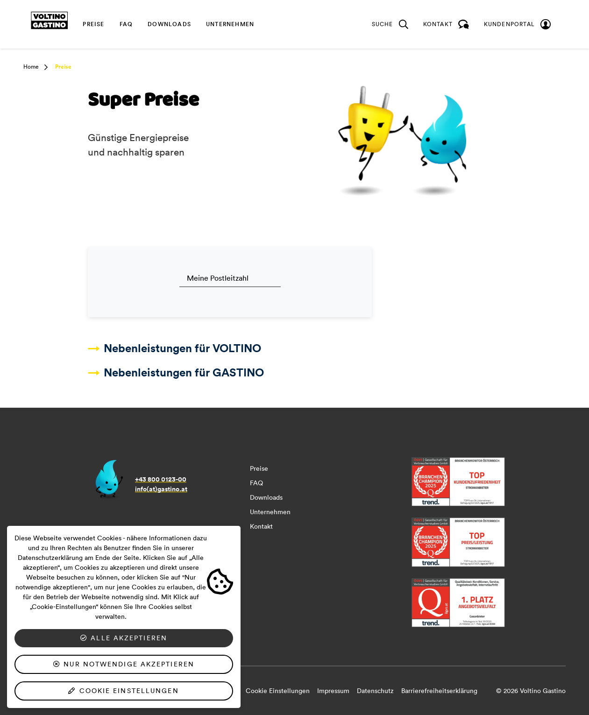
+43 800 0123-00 (160, 479)
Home (31, 67)
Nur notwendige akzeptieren (123, 664)
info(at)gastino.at (161, 489)
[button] (43, 67)
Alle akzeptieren (123, 638)
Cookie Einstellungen (123, 691)
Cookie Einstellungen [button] (278, 691)
